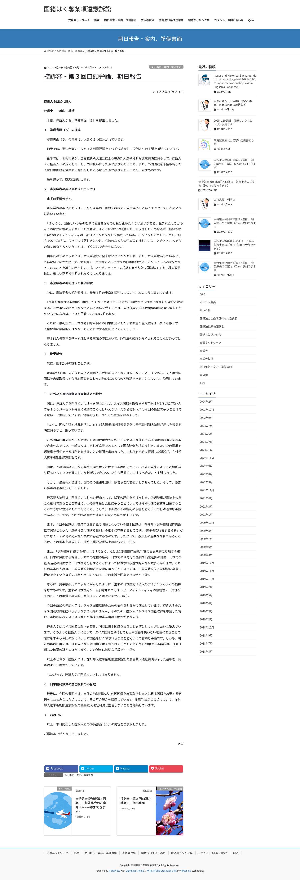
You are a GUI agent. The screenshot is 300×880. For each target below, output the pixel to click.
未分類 (204, 375)
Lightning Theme (135, 870)
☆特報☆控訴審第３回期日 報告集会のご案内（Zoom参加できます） (90, 805)
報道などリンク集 (210, 334)
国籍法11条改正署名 (212, 326)
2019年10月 (207, 579)
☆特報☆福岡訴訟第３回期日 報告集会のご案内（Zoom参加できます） (235, 223)
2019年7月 (206, 587)
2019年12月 (207, 563)
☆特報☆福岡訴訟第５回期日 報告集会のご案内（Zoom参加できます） (235, 163)
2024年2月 (206, 401)
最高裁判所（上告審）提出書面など (234, 142)
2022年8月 (206, 474)
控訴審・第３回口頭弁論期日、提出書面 (135, 800)
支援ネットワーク (210, 342)
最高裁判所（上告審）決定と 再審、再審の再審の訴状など (233, 103)
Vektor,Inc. (185, 870)
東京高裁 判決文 (224, 200)
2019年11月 (207, 571)
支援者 (204, 350)
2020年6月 (206, 547)
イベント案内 (208, 302)
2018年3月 (206, 651)
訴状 (202, 383)
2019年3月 (206, 611)
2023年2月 (206, 442)
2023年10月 (207, 409)
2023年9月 (206, 418)
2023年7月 (206, 426)
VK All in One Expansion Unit (162, 870)
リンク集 (205, 310)
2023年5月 (206, 434)
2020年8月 (206, 531)
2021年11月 (207, 490)
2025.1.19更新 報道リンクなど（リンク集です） (233, 122)
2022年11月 (207, 458)
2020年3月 (206, 555)
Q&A (202, 294)
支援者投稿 (206, 359)
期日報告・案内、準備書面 (166, 67)
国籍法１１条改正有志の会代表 (218, 318)
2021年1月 (206, 514)
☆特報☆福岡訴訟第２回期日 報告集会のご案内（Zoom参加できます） (235, 266)
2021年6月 (206, 498)
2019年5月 (206, 595)
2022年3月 (206, 482)
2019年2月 (206, 619)
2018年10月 (207, 627)
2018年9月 (206, 635)
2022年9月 (206, 466)
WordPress (114, 870)
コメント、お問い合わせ (213, 853)
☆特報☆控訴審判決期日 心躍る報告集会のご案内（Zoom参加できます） (235, 244)
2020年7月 (206, 539)
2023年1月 (206, 450)
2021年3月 (206, 506)
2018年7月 (206, 643)
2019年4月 (206, 603)
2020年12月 (207, 522)
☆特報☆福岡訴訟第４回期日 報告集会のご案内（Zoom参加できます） (226, 183)
